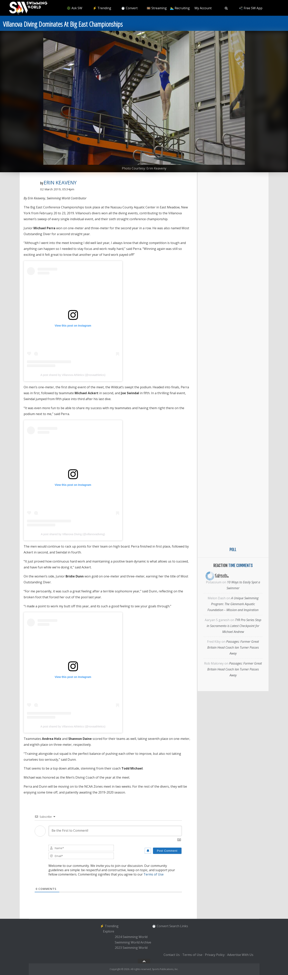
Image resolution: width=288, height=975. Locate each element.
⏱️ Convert (129, 8)
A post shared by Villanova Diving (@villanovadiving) (73, 534)
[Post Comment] (167, 851)
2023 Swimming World (131, 948)
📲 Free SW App (250, 8)
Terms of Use (154, 874)
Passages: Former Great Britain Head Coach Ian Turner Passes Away (233, 647)
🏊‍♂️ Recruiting (180, 8)
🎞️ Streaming (157, 8)
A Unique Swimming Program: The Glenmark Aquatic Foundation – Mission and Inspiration (232, 604)
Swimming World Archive (133, 942)
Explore (108, 931)
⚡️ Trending (102, 8)
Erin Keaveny (60, 182)
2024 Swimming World (131, 937)
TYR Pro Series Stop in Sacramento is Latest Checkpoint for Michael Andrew (234, 626)
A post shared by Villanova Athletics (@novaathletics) (73, 375)
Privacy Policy (215, 955)
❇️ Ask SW (74, 8)
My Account (203, 8)
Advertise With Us (240, 955)
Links (184, 926)
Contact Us (172, 955)
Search (174, 926)
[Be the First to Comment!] (115, 831)
